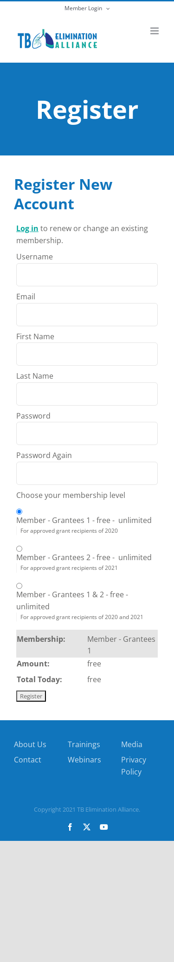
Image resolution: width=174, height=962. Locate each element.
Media (131, 744)
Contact (27, 760)
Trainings (84, 744)
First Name (35, 336)
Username (34, 257)
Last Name (34, 376)
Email (25, 296)
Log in (27, 228)
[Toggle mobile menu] (155, 31)
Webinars (84, 760)
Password (33, 416)
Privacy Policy (133, 766)
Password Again (44, 455)
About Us (30, 744)
